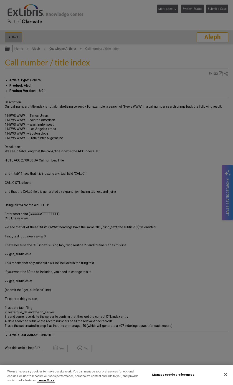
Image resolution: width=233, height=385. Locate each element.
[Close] (226, 374)
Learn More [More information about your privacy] (46, 380)
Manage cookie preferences (173, 374)
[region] (116, 375)
